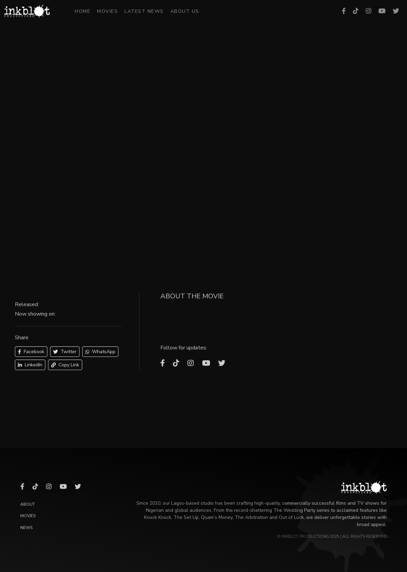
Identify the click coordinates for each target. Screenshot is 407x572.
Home (82, 11)
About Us (185, 11)
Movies (107, 11)
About (27, 504)
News (26, 527)
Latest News (144, 11)
